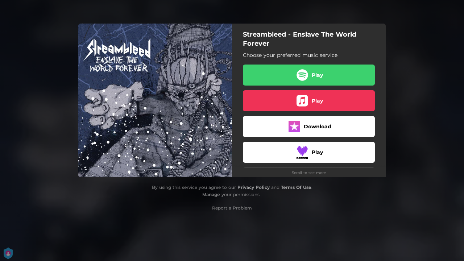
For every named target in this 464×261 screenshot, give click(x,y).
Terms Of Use (296, 187)
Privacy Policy (253, 187)
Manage (211, 194)
